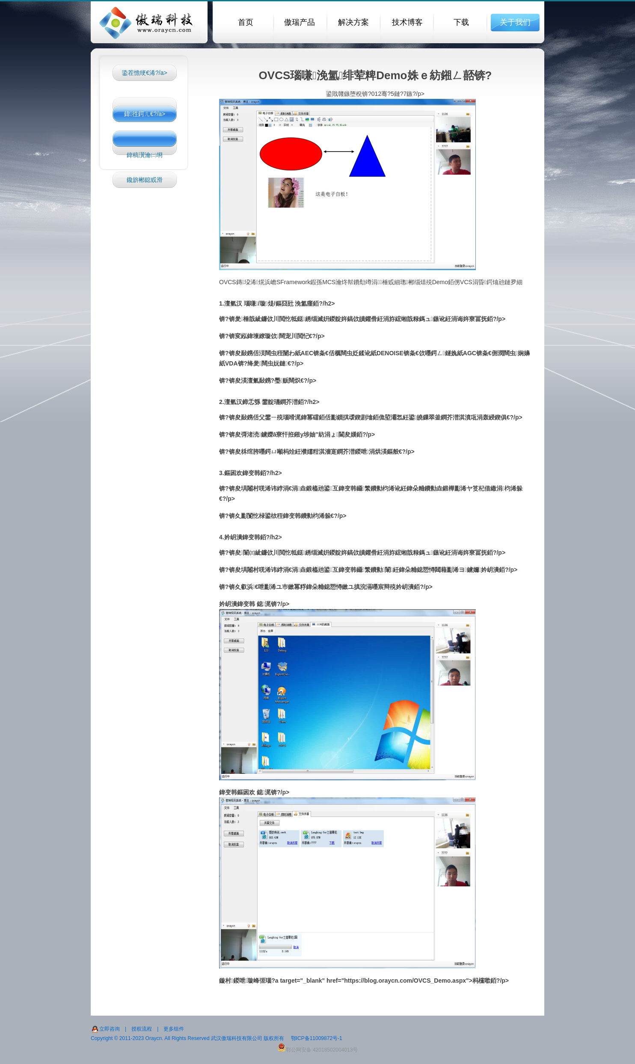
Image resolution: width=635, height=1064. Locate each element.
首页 (245, 22)
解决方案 (353, 22)
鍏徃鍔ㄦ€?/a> (145, 113)
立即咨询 (109, 1029)
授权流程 (141, 1029)
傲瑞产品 (299, 22)
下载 (461, 22)
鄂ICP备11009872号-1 (316, 1038)
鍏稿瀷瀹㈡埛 (145, 155)
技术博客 (407, 22)
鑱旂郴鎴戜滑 (145, 179)
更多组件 (173, 1029)
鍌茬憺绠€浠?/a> (144, 72)
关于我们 (515, 22)
